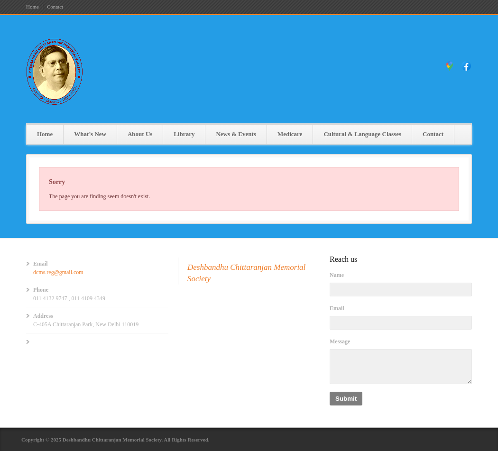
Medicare (289, 134)
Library (184, 134)
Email (337, 308)
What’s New (90, 134)
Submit (346, 398)
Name (337, 275)
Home (32, 6)
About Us (140, 134)
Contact (55, 6)
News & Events (236, 134)
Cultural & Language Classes (362, 134)
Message (340, 341)
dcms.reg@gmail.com (58, 272)
